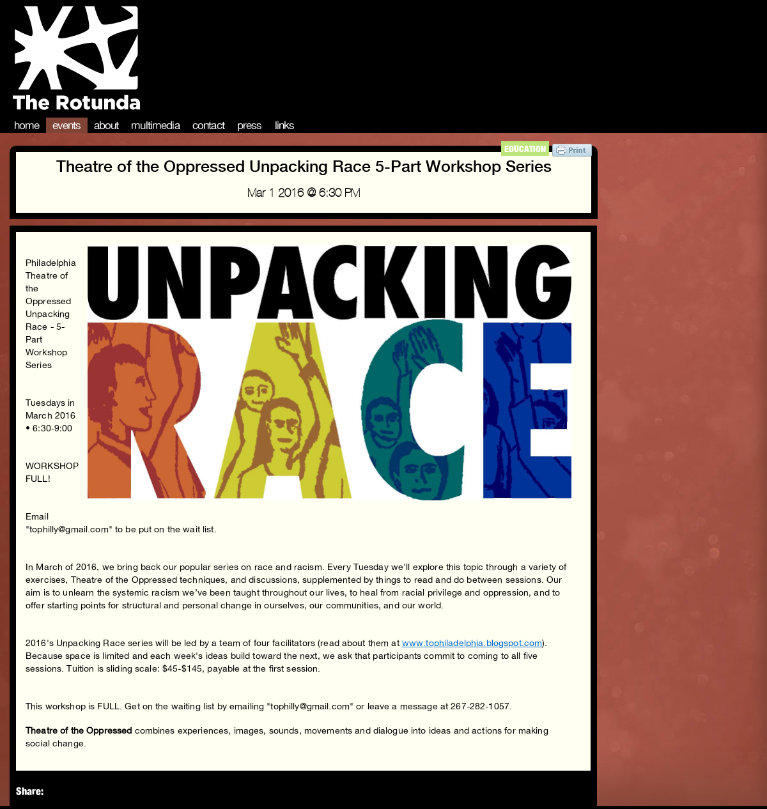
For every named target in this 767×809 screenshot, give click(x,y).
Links (285, 125)
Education (525, 148)
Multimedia (155, 125)
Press (249, 125)
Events (66, 125)
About (106, 125)
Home (27, 125)
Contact (208, 125)
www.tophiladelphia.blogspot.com (472, 643)
